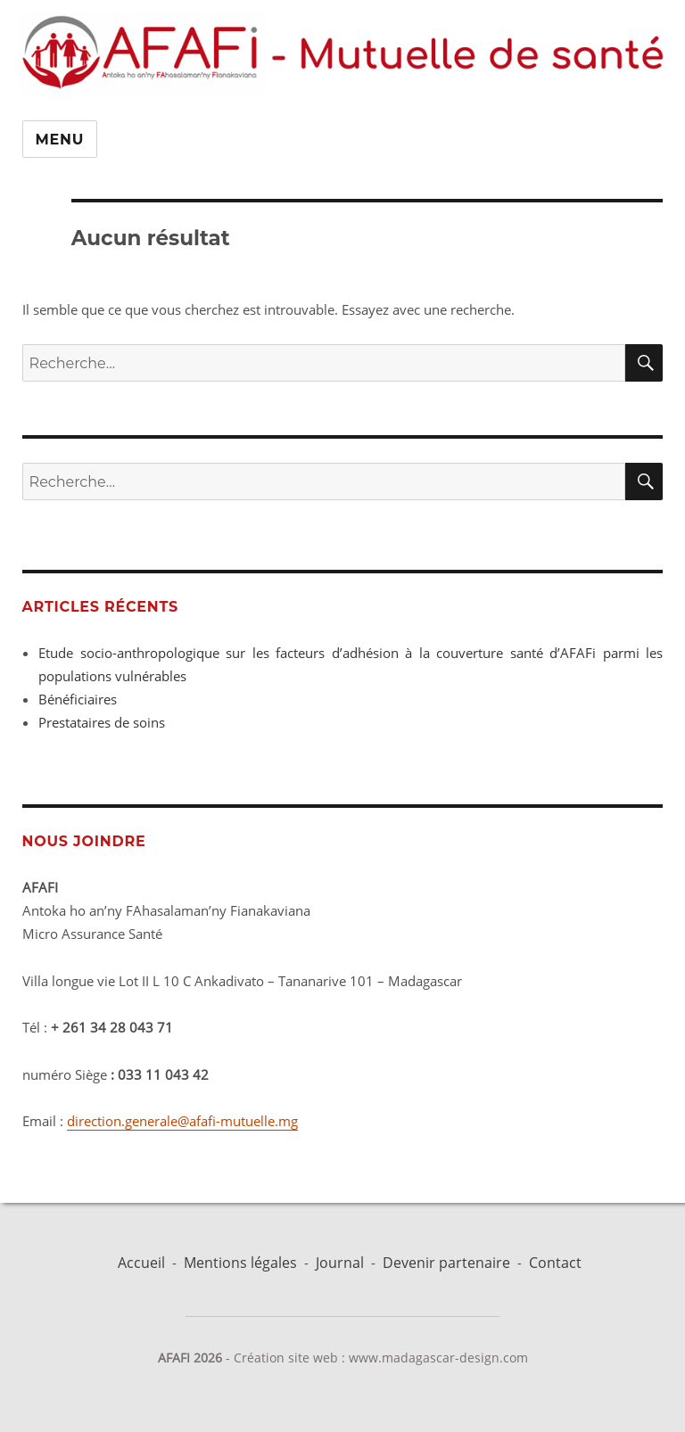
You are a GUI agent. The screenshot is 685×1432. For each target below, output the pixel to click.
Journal (340, 1262)
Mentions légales (240, 1262)
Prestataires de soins (101, 722)
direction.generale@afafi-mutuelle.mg (182, 1121)
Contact (555, 1262)
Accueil (141, 1262)
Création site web (286, 1357)
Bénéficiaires (77, 699)
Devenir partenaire (446, 1262)
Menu (60, 139)
